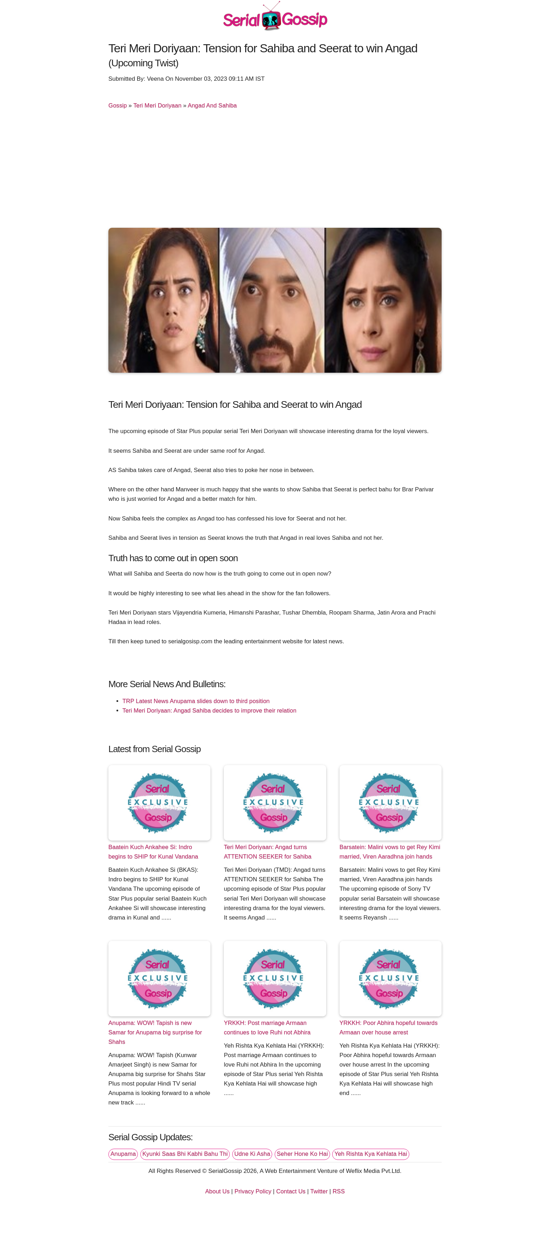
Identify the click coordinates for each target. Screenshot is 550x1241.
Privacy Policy (252, 1191)
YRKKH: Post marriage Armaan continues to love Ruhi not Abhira (267, 1028)
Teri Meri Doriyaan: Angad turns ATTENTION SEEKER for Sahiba (267, 852)
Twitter (319, 1191)
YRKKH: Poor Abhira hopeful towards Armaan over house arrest (389, 1028)
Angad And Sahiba (212, 105)
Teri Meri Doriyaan (157, 105)
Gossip (117, 105)
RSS (339, 1191)
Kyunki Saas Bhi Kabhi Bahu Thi (185, 1153)
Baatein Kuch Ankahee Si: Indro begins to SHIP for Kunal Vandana (153, 852)
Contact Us (291, 1191)
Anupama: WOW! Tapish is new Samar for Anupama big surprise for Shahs (155, 1032)
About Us (217, 1191)
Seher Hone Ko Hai (302, 1153)
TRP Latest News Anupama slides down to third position (196, 701)
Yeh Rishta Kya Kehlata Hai (370, 1153)
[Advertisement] (275, 170)
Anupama (123, 1153)
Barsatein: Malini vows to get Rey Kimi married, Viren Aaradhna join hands (390, 852)
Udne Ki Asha (252, 1153)
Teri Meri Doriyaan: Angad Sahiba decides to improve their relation (209, 710)
